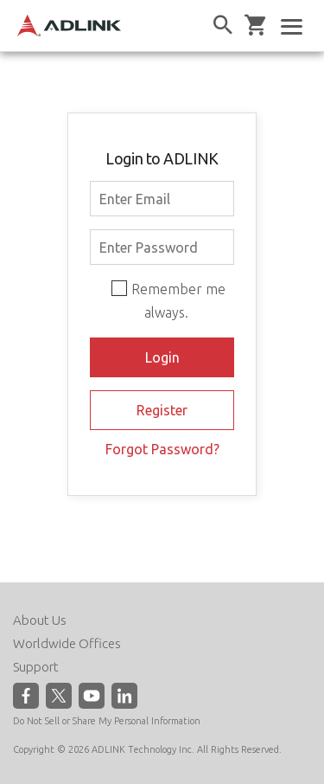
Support (36, 666)
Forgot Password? (162, 449)
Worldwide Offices (67, 643)
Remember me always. (178, 300)
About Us (40, 620)
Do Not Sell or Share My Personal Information (106, 721)
